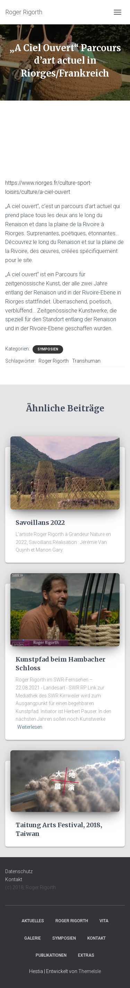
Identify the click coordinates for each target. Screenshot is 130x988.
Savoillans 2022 (40, 523)
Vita (104, 920)
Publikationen (51, 955)
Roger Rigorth (53, 361)
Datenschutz (19, 871)
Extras (86, 955)
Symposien (47, 349)
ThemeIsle (89, 971)
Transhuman (86, 361)
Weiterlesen (29, 727)
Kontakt (13, 879)
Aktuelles (32, 920)
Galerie (32, 938)
